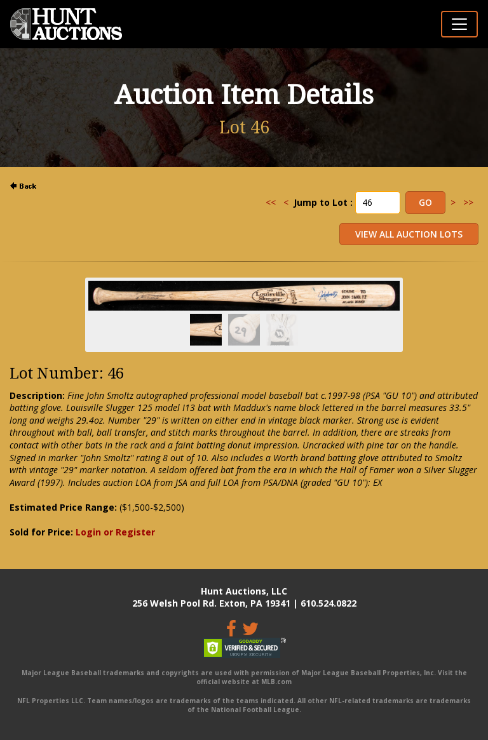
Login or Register (115, 532)
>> (468, 202)
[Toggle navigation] (459, 24)
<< (271, 202)
